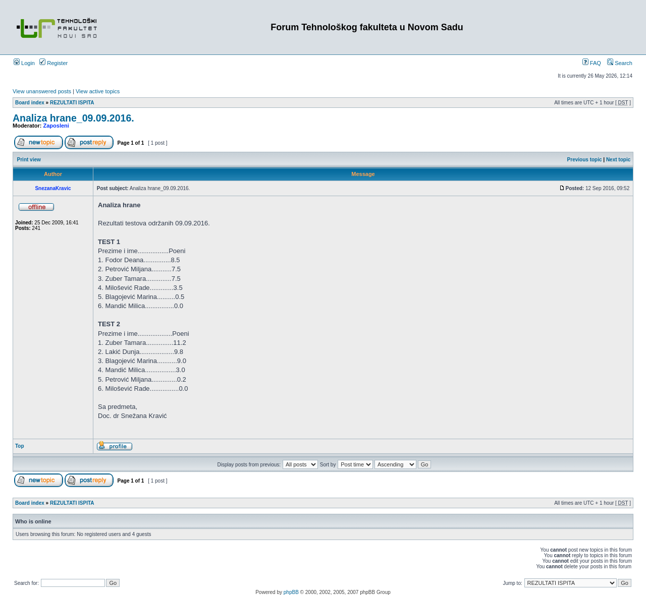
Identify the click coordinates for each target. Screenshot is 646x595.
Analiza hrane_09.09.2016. (73, 118)
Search (619, 63)
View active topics (98, 91)
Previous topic (584, 159)
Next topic (618, 159)
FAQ (591, 63)
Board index (29, 102)
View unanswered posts (42, 91)
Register (53, 63)
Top (19, 446)
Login (24, 63)
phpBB (291, 592)
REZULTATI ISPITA (72, 102)
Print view (29, 159)
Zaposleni (56, 126)
